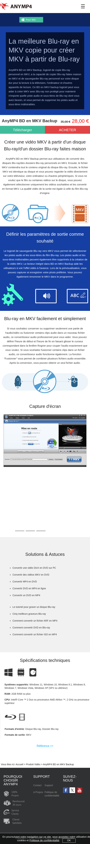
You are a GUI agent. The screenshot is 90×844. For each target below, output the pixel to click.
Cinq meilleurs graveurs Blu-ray (29, 613)
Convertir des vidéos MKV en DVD (30, 574)
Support (48, 785)
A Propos (38, 792)
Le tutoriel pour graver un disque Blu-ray (33, 607)
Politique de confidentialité (51, 794)
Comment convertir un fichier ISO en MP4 (34, 634)
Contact (37, 785)
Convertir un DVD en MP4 (26, 595)
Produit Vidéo (33, 764)
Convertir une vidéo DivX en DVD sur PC (34, 567)
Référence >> (45, 745)
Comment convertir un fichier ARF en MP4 (34, 620)
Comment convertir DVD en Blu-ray (31, 627)
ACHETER (67, 130)
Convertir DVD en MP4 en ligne (29, 588)
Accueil (19, 764)
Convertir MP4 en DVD (24, 581)
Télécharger (22, 130)
